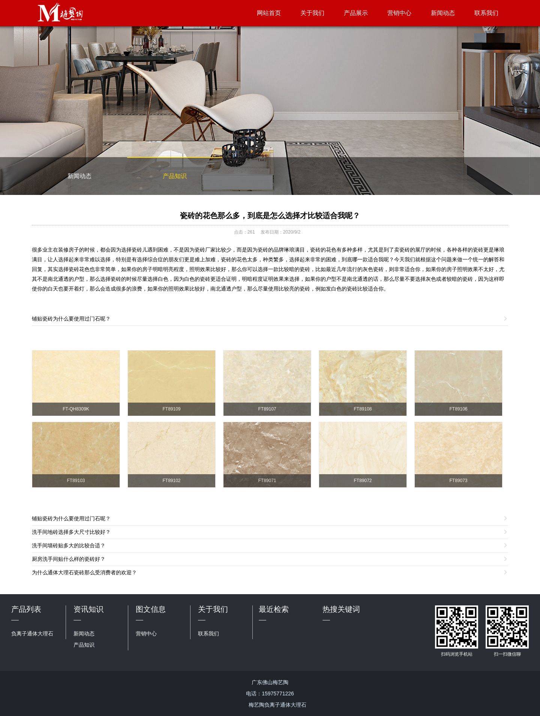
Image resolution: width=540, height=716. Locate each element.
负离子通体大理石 (32, 634)
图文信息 (151, 609)
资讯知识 (89, 609)
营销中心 (399, 13)
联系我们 (486, 13)
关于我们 (312, 13)
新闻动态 (443, 13)
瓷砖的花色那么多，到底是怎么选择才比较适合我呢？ (270, 215)
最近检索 (274, 609)
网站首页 (269, 13)
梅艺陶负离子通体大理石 (277, 705)
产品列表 (26, 609)
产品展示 (356, 13)
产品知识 (175, 176)
